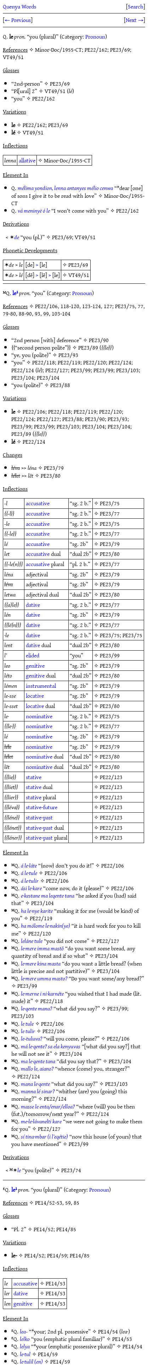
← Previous (18, 20)
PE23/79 (54, 468)
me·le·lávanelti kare (41, 1121)
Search (135, 6)
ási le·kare (31, 888)
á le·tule (29, 873)
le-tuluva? (31, 1038)
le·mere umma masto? (44, 978)
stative (33, 777)
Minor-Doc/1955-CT (67, 160)
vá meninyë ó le (34, 210)
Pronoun (95, 36)
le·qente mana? (36, 1008)
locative (35, 696)
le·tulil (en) (31, 1361)
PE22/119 (69, 362)
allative (27, 160)
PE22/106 (34, 411)
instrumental (41, 686)
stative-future (41, 807)
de (16, 237)
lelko (25, 1339)
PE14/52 (43, 1229)
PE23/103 (127, 370)
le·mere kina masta (41, 963)
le (19, 1170)
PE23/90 (99, 340)
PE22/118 (43, 362)
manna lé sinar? (38, 1091)
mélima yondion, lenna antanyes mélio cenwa (65, 188)
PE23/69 (60, 83)
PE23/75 (110, 503)
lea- (24, 1331)
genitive (35, 665)
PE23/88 (60, 385)
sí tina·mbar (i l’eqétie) (44, 1136)
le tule (27, 1024)
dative (33, 605)
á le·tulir (30, 881)
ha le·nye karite (37, 911)
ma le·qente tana (38, 1061)
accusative (38, 503)
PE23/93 (68, 355)
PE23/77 (110, 513)
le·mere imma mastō (42, 948)
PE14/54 (108, 1331)
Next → (134, 20)
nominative (39, 716)
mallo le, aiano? (37, 1068)
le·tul (25, 1354)
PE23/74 (71, 1170)
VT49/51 (55, 91)
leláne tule (31, 941)
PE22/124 (120, 362)
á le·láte (29, 865)
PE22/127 (56, 370)
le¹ (15, 293)
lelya (25, 1346)
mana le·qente (35, 1084)
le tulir (28, 1031)
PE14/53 (56, 1283)
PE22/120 (94, 362)
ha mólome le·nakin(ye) (45, 926)
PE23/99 (81, 370)
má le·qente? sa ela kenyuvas (50, 1046)
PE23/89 (88, 347)
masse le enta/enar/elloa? (48, 1106)
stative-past (39, 817)
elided (32, 655)
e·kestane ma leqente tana (47, 895)
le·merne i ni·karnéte (42, 993)
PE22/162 (43, 98)
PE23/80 (51, 475)
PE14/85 (66, 1229)
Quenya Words (19, 6)
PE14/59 (57, 1255)
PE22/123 (111, 777)
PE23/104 (22, 377)
